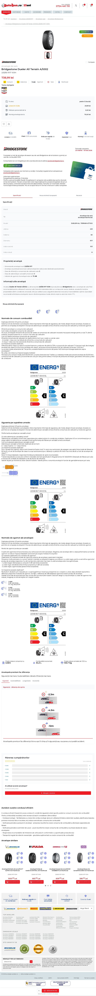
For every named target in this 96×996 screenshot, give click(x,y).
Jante (27, 12)
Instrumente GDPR (62, 978)
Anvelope (6, 12)
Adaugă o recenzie (49, 793)
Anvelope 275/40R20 (48, 935)
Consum (8, 82)
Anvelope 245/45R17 (21, 938)
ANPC (50, 978)
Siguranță (5, 681)
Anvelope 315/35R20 (48, 938)
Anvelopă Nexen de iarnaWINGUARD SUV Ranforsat (83, 869)
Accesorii (37, 12)
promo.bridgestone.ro (56, 161)
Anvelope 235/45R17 (21, 934)
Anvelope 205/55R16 (8, 934)
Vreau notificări (38, 978)
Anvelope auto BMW (21, 921)
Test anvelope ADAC (74, 917)
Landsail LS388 (34, 920)
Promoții (47, 12)
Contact (67, 12)
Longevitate (27, 681)
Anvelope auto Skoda (22, 923)
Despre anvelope (74, 928)
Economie (36, 681)
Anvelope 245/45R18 (35, 937)
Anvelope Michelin (8, 917)
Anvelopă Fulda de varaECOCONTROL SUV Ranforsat (36, 869)
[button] (45, 885)
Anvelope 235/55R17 (21, 937)
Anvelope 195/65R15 (8, 937)
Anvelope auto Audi (21, 920)
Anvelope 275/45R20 (48, 937)
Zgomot (37, 82)
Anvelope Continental (8, 920)
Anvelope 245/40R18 (35, 938)
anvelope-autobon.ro (12, 974)
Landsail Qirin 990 (34, 917)
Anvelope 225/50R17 (21, 935)
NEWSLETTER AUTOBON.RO (13, 959)
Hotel (57, 12)
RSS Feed (76, 978)
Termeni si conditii (89, 978)
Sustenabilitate (16, 681)
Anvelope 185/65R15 (8, 938)
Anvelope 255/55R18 (35, 934)
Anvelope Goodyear (8, 922)
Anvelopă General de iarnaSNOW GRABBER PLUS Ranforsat (59, 869)
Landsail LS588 (34, 918)
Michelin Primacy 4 (48, 918)
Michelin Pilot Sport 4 (48, 917)
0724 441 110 (63, 6)
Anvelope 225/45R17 (8, 935)
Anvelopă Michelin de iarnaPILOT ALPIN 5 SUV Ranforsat (12, 869)
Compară (91, 62)
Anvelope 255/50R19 (48, 934)
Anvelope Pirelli (7, 918)
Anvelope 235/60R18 (35, 935)
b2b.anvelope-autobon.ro (28, 974)
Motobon (16, 12)
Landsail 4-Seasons (35, 922)
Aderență (22, 82)
